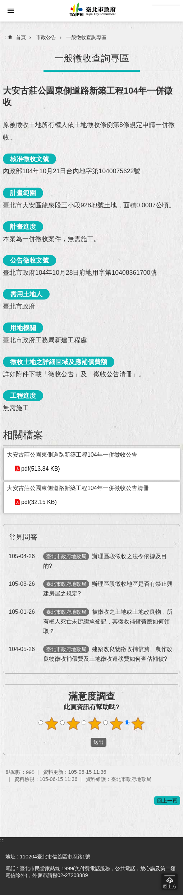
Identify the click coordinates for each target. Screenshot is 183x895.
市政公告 (46, 37)
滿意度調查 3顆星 (94, 723)
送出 (84, 742)
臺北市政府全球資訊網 (91, 11)
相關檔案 (23, 435)
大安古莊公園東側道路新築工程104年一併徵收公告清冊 (78, 488)
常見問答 (23, 537)
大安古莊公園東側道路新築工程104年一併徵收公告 (72, 455)
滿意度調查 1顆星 (51, 723)
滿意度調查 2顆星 (73, 723)
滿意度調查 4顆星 (116, 723)
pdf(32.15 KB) (39, 502)
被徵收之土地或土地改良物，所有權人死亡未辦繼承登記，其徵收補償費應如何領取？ (91, 620)
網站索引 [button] (11, 11)
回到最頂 (169, 881)
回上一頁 (167, 801)
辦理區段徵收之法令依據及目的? (88, 560)
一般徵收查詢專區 (86, 37)
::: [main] (7, 37)
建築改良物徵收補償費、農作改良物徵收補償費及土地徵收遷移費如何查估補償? (91, 653)
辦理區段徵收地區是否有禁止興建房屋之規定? (91, 588)
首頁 (21, 37)
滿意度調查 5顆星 (138, 723)
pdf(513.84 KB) (40, 469)
